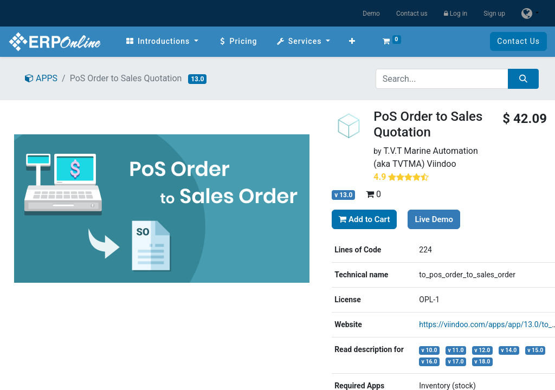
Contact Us (518, 41)
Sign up (494, 13)
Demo (371, 13)
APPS (41, 78)
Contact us (412, 13)
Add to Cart (364, 219)
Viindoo (441, 164)
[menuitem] (162, 41)
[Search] (523, 79)
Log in (456, 13)
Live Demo (434, 219)
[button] (352, 41)
